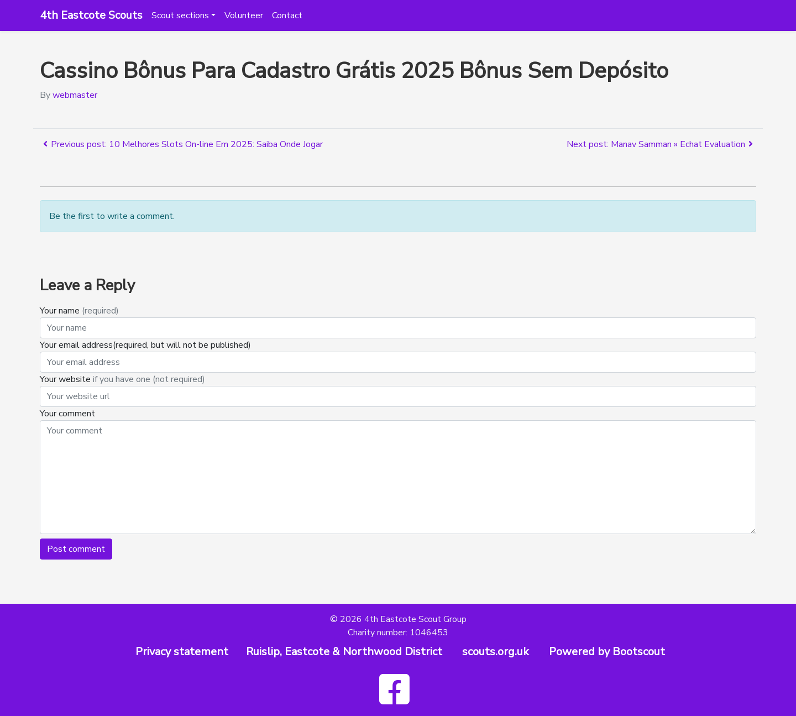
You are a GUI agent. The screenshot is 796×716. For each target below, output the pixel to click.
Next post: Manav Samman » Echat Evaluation (661, 144)
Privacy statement (181, 651)
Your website (122, 379)
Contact (287, 15)
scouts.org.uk (495, 651)
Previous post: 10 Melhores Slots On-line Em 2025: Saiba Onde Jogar (181, 144)
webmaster (75, 95)
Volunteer (243, 15)
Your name (79, 311)
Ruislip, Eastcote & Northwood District (344, 651)
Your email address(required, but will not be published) (146, 345)
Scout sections (180, 15)
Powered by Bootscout (607, 651)
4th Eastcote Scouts (91, 15)
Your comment (67, 413)
